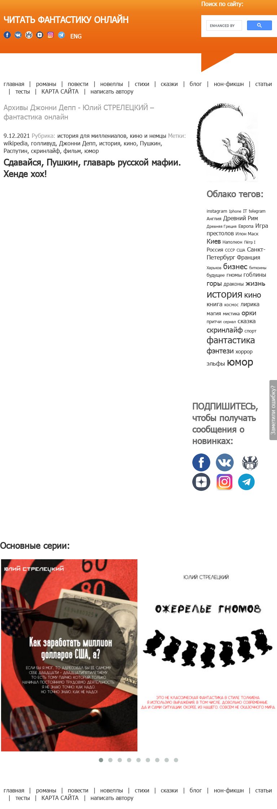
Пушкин (150, 143)
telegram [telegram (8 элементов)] (257, 211)
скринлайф (45, 150)
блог (196, 83)
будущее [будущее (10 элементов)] (216, 275)
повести (78, 83)
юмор (91, 150)
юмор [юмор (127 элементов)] (240, 361)
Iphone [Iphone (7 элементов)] (235, 211)
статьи (263, 83)
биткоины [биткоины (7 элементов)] (258, 267)
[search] (223, 25)
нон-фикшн (229, 83)
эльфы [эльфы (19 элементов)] (216, 363)
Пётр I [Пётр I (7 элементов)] (249, 242)
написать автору (112, 91)
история (109, 143)
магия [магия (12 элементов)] (214, 313)
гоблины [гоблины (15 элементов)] (254, 274)
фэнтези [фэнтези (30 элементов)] (220, 350)
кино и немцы (148, 135)
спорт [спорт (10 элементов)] (250, 331)
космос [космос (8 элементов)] (231, 304)
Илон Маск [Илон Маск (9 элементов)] (247, 233)
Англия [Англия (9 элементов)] (214, 218)
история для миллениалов (91, 135)
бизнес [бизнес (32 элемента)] (235, 266)
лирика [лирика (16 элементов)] (250, 304)
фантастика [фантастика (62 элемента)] (231, 339)
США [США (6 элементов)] (241, 250)
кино (130, 143)
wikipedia (15, 143)
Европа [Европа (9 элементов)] (246, 226)
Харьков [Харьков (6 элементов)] (214, 267)
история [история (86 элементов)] (224, 293)
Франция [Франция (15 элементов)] (248, 257)
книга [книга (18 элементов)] (215, 304)
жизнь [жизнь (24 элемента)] (255, 282)
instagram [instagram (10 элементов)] (217, 211)
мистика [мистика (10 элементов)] (231, 313)
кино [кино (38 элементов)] (252, 294)
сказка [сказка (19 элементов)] (247, 321)
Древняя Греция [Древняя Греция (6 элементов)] (222, 226)
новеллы (111, 83)
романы (46, 83)
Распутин (15, 150)
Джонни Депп (77, 143)
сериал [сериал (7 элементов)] (229, 321)
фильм (72, 150)
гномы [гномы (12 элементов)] (234, 274)
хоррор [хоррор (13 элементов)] (244, 351)
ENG (75, 36)
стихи (142, 83)
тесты (23, 91)
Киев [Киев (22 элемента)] (214, 241)
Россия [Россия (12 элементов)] (215, 249)
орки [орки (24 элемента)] (249, 312)
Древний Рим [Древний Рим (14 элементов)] (240, 218)
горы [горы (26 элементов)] (214, 282)
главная (14, 83)
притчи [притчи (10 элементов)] (214, 321)
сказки (169, 83)
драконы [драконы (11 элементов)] (234, 283)
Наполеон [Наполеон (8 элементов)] (232, 242)
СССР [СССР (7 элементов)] (230, 250)
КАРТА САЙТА (60, 91)
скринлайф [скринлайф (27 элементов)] (225, 329)
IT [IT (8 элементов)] (245, 211)
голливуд (43, 143)
